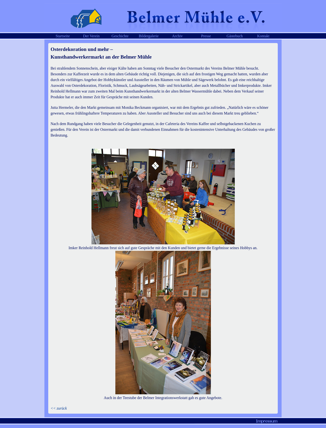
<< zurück (59, 408)
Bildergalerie (149, 36)
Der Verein (91, 36)
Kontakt (263, 36)
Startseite (63, 36)
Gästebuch (235, 36)
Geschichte (120, 36)
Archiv (177, 36)
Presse (206, 36)
